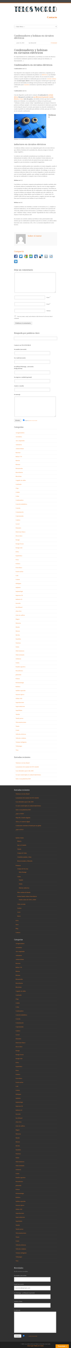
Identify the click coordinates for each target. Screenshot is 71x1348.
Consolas (18, 508)
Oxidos (17, 663)
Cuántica (18, 520)
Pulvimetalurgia (20, 682)
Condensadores (20, 500)
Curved (17, 524)
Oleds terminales (20, 655)
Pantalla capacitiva (20, 667)
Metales (18, 627)
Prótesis (18, 678)
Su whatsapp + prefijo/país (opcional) (35, 1295)
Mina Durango (22, 872)
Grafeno (18, 579)
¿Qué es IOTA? (20, 829)
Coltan (17, 496)
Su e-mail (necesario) (35, 360)
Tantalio (18, 714)
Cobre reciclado (21, 904)
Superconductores (20, 706)
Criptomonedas (20, 516)
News (17, 924)
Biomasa (18, 464)
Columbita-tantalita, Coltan (24, 857)
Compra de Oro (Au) (22, 869)
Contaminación (20, 512)
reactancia (26, 84)
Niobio (17, 647)
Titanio (17, 726)
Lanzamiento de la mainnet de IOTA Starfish (27, 767)
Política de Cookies (39, 1345)
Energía (18, 540)
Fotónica (18, 563)
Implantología (19, 591)
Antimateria (19, 444)
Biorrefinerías (19, 472)
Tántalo (19, 849)
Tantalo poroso (19, 718)
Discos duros (19, 536)
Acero (18, 912)
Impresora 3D (19, 595)
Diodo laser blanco (20, 532)
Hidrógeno (18, 583)
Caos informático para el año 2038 (25, 771)
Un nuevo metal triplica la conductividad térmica (28, 775)
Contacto (52, 17)
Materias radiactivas (24, 888)
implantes (18, 587)
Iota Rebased (19, 607)
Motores (18, 631)
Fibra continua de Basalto (24, 892)
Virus (17, 750)
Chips (17, 488)
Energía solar (19, 548)
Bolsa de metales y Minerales (24, 861)
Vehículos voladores (21, 738)
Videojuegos (19, 746)
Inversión (18, 603)
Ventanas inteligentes (21, 742)
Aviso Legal (30, 1345)
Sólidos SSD (19, 698)
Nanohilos (18, 639)
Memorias (18, 623)
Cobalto (18, 492)
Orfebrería (18, 659)
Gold (17, 575)
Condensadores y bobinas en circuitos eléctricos (34, 36)
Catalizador (19, 484)
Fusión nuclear (19, 571)
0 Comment (54, 43)
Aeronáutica (19, 436)
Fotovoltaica (19, 567)
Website (49, 311)
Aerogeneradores (20, 433)
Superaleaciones (20, 702)
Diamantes (18, 528)
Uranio (17, 730)
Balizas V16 (19, 456)
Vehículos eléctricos (21, 734)
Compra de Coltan (22, 853)
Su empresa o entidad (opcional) (35, 379)
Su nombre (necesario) (35, 352)
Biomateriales (19, 468)
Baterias (18, 460)
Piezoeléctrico (19, 670)
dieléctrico (44, 74)
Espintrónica (19, 555)
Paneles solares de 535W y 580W (27, 899)
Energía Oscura (20, 544)
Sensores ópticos (20, 694)
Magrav (18, 619)
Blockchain (19, 476)
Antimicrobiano (20, 448)
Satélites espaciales (21, 690)
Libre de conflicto (20, 615)
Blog (17, 928)
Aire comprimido (20, 440)
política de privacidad (32, 420)
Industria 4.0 (19, 599)
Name (48, 297)
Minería (19, 841)
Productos (18, 865)
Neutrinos (18, 643)
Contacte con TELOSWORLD (22, 345)
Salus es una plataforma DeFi (23, 779)
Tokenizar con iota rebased (23, 763)
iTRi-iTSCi (19, 611)
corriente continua (51, 79)
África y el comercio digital (23, 821)
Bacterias (18, 452)
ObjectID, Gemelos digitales (23, 817)
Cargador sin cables (21, 480)
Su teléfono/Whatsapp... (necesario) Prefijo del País (35, 370)
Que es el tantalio (21, 845)
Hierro (19, 916)
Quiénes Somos (20, 838)
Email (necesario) (35, 1286)
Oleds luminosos (20, 651)
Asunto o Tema (35, 1304)
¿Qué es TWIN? (20, 813)
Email (48, 304)
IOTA (17, 920)
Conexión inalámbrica (21, 504)
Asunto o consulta (35, 388)
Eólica (17, 551)
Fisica (17, 559)
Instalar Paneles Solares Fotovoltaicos (27, 896)
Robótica (18, 686)
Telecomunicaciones (21, 722)
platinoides (18, 674)
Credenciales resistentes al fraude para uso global (28, 825)
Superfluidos (19, 710)
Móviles (18, 635)
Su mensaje (35, 405)
